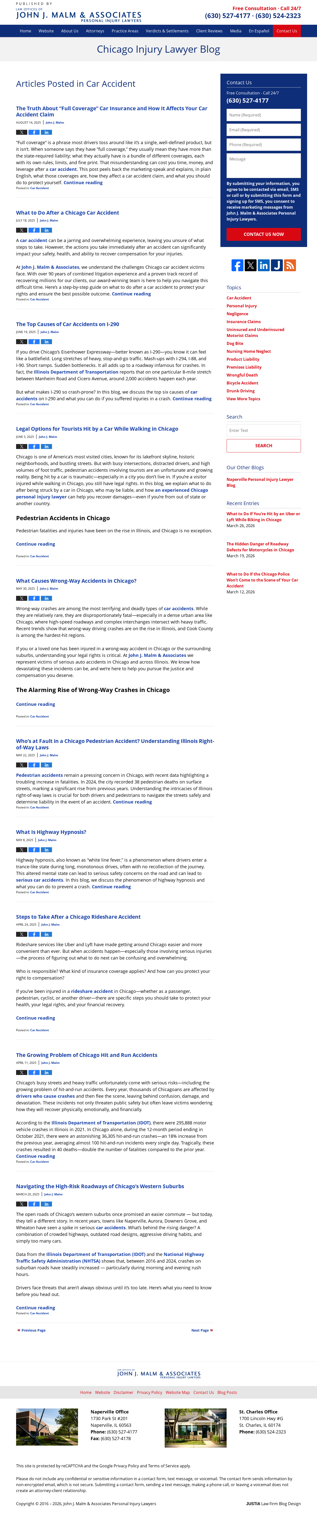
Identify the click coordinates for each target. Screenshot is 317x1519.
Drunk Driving (241, 391)
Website (46, 31)
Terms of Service (163, 1466)
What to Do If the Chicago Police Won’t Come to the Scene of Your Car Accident (262, 580)
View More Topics (243, 399)
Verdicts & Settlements (167, 31)
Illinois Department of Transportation (76, 372)
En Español (259, 31)
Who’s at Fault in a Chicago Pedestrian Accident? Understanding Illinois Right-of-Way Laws (115, 744)
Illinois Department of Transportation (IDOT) (101, 1123)
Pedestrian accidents (39, 775)
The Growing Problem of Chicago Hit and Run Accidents (86, 1054)
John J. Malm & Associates (50, 267)
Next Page (200, 1330)
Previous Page (34, 1330)
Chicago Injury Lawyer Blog (78, 12)
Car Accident (39, 188)
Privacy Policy (149, 1392)
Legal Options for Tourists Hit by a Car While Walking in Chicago (97, 428)
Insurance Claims (244, 321)
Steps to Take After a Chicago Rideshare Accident (78, 916)
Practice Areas (125, 31)
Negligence (237, 313)
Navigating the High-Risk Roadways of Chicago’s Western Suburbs (100, 1186)
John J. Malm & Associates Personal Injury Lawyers (109, 1503)
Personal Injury (242, 306)
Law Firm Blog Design (273, 1503)
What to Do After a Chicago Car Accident (67, 212)
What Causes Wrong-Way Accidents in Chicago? (76, 580)
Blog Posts (227, 1392)
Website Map (178, 1392)
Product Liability (243, 359)
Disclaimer (123, 1392)
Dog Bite (235, 343)
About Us (70, 31)
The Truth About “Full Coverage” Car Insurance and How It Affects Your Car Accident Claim (112, 111)
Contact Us (287, 31)
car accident (63, 169)
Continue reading (83, 182)
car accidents (178, 608)
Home (25, 31)
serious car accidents (39, 880)
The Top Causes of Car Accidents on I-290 (67, 324)
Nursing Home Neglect (249, 351)
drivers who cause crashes (45, 1096)
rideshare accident (92, 991)
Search (263, 445)
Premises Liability (244, 367)
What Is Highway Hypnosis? (51, 831)
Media (235, 31)
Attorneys (95, 31)
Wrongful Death (242, 375)
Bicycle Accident (242, 383)
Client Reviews (209, 31)
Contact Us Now (264, 234)
